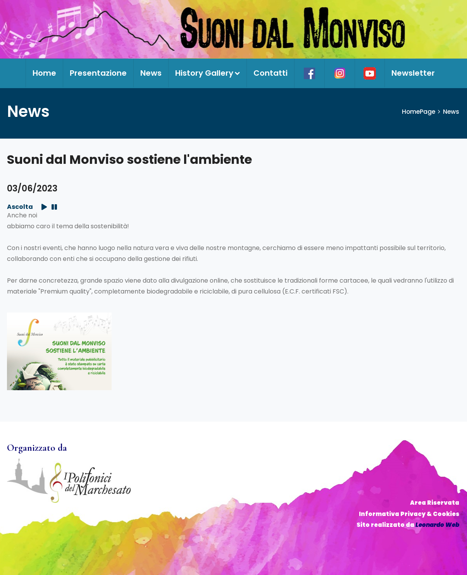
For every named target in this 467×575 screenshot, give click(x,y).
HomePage (417, 111)
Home (44, 73)
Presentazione (98, 73)
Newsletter (413, 73)
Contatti (270, 73)
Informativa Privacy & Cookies (409, 514)
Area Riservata (434, 503)
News (151, 73)
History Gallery (207, 73)
